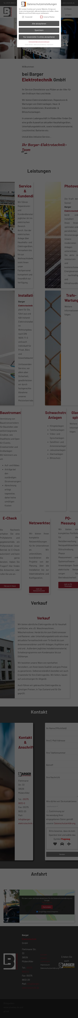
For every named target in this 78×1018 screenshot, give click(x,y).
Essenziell (27, 17)
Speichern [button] (39, 30)
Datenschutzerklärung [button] (40, 44)
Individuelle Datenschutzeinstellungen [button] (39, 42)
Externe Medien (47, 17)
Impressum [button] (50, 44)
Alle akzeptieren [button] (39, 23)
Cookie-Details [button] (29, 44)
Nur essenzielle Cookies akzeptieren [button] (39, 37)
